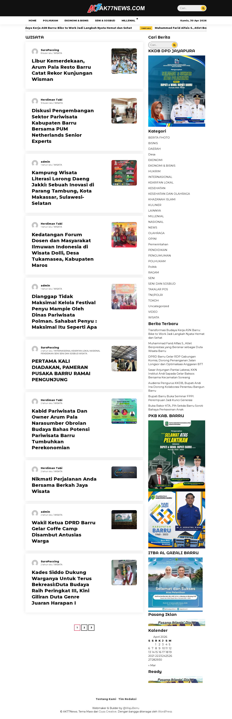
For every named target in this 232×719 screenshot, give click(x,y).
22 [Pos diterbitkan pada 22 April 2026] (156, 656)
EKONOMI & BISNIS (76, 20)
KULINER (154, 205)
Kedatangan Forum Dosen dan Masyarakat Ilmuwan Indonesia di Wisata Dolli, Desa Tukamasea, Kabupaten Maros (63, 250)
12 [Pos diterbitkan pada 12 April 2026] (170, 648)
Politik (152, 266)
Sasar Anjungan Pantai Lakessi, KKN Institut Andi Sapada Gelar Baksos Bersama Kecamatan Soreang (172, 373)
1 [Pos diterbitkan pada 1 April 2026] (155, 644)
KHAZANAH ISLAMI (162, 199)
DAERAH (154, 148)
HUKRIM (154, 171)
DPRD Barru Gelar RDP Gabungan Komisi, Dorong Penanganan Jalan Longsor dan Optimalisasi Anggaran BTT (175, 360)
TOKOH (153, 300)
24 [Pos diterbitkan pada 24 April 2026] (163, 656)
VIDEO (153, 311)
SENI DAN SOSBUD (68, 353)
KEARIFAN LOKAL (80, 351)
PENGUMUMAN (159, 255)
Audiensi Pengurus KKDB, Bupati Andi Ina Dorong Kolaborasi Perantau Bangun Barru (176, 386)
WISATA (58, 53)
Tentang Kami (106, 699)
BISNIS (153, 143)
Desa (151, 154)
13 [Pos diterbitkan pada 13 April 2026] (149, 652)
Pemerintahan (158, 244)
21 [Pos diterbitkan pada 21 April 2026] (153, 656)
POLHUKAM (50, 20)
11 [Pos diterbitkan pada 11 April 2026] (166, 648)
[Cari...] (203, 8)
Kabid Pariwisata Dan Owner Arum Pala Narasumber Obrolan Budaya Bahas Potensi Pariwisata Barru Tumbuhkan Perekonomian (61, 429)
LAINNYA (154, 210)
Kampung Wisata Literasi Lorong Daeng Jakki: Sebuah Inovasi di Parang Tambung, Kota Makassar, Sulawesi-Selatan (63, 188)
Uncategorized (158, 306)
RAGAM (153, 272)
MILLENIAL (128, 20)
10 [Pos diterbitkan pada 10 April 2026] (163, 648)
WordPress (165, 711)
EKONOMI (155, 160)
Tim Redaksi (127, 699)
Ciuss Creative (108, 711)
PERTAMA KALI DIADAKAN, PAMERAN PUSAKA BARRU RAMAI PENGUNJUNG (61, 370)
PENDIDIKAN (47, 353)
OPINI (152, 238)
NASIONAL (95, 351)
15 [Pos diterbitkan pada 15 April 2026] (156, 652)
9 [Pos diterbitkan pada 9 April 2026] (159, 648)
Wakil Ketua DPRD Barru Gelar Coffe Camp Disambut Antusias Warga (64, 532)
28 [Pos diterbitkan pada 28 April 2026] (153, 659)
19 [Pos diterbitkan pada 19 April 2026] (170, 652)
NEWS (152, 227)
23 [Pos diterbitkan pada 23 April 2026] (160, 656)
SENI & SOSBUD (105, 20)
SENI (56, 353)
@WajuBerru (131, 708)
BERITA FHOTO (159, 137)
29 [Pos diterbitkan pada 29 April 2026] (157, 659)
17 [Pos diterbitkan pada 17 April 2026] (163, 652)
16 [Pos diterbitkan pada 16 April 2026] (160, 652)
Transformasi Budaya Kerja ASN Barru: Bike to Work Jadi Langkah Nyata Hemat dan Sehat (80, 28)
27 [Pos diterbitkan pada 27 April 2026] (150, 659)
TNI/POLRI (155, 295)
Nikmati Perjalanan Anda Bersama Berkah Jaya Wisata (64, 485)
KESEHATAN (156, 188)
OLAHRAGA (156, 233)
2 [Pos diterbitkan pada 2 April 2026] (159, 644)
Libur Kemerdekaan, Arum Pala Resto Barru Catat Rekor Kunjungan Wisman (62, 70)
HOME (32, 20)
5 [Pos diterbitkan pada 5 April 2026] (169, 644)
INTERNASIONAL (62, 351)
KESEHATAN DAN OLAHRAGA (169, 193)
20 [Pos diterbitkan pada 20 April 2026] (150, 656)
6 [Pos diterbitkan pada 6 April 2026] (149, 648)
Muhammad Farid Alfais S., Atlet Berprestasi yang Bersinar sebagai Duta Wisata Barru (175, 347)
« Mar (152, 665)
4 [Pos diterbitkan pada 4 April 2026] (166, 644)
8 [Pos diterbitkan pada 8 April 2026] (156, 648)
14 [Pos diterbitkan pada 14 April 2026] (153, 652)
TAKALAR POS (158, 289)
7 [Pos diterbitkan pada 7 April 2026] (152, 648)
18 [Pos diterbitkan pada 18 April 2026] (166, 652)
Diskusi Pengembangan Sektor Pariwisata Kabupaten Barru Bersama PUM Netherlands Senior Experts (63, 126)
